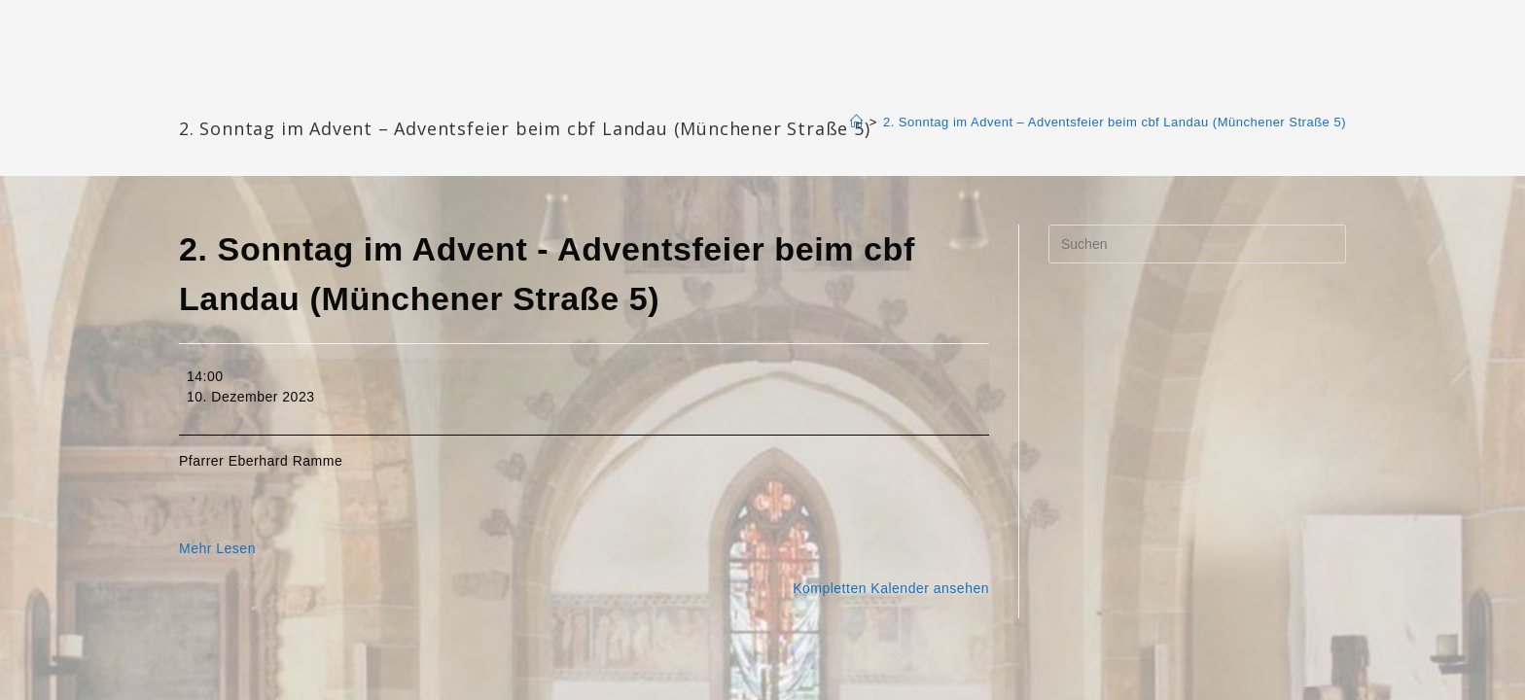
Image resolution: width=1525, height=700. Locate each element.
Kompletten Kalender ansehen (891, 588)
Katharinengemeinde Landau (345, 97)
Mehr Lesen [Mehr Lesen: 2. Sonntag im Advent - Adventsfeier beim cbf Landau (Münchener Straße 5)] (217, 548)
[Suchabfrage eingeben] (1197, 244)
